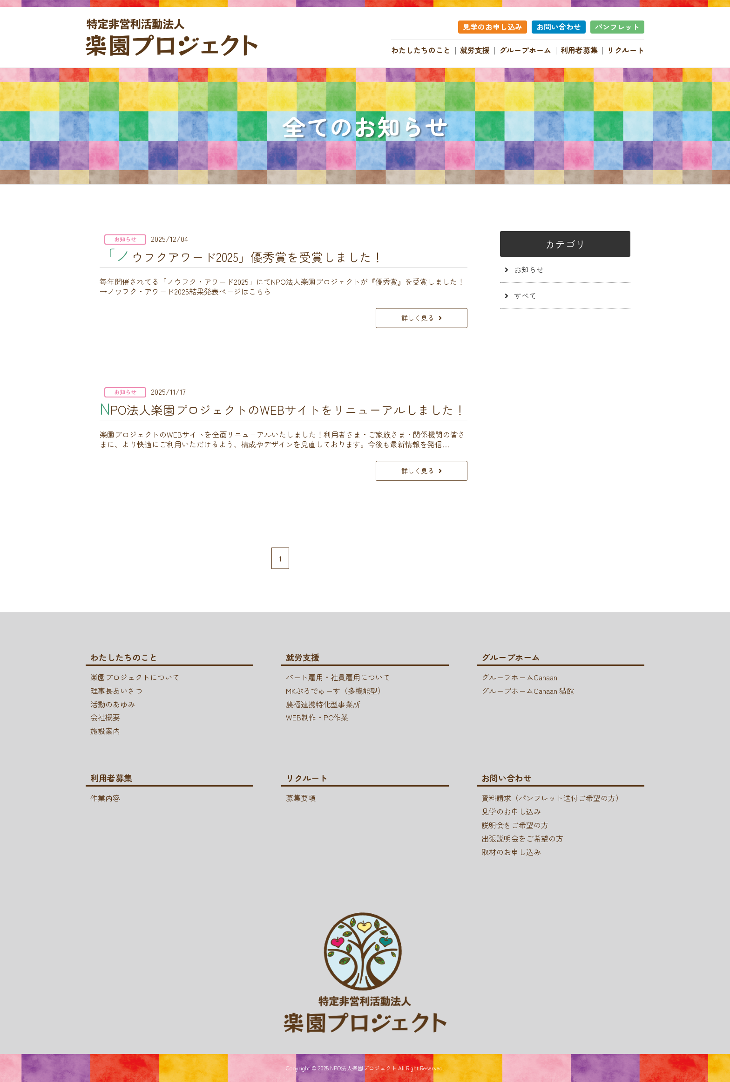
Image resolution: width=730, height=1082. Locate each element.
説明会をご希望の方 (514, 824)
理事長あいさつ (116, 690)
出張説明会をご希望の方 (522, 838)
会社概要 (105, 717)
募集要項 (301, 797)
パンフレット (617, 26)
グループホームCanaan (519, 677)
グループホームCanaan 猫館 (527, 690)
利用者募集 (579, 49)
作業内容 (105, 797)
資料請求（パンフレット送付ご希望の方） (552, 797)
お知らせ (529, 269)
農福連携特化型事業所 (323, 704)
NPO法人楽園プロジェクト (363, 1068)
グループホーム (525, 49)
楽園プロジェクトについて (135, 677)
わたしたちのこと (421, 49)
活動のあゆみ (112, 704)
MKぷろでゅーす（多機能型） (335, 690)
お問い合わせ (558, 26)
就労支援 (475, 49)
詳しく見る (417, 317)
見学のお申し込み (492, 26)
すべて (525, 295)
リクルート (625, 49)
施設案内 (105, 730)
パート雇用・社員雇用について (338, 677)
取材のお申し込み (511, 851)
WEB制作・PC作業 (317, 717)
